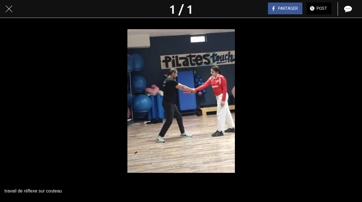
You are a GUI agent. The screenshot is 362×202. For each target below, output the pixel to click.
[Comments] (347, 9)
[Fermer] (9, 9)
